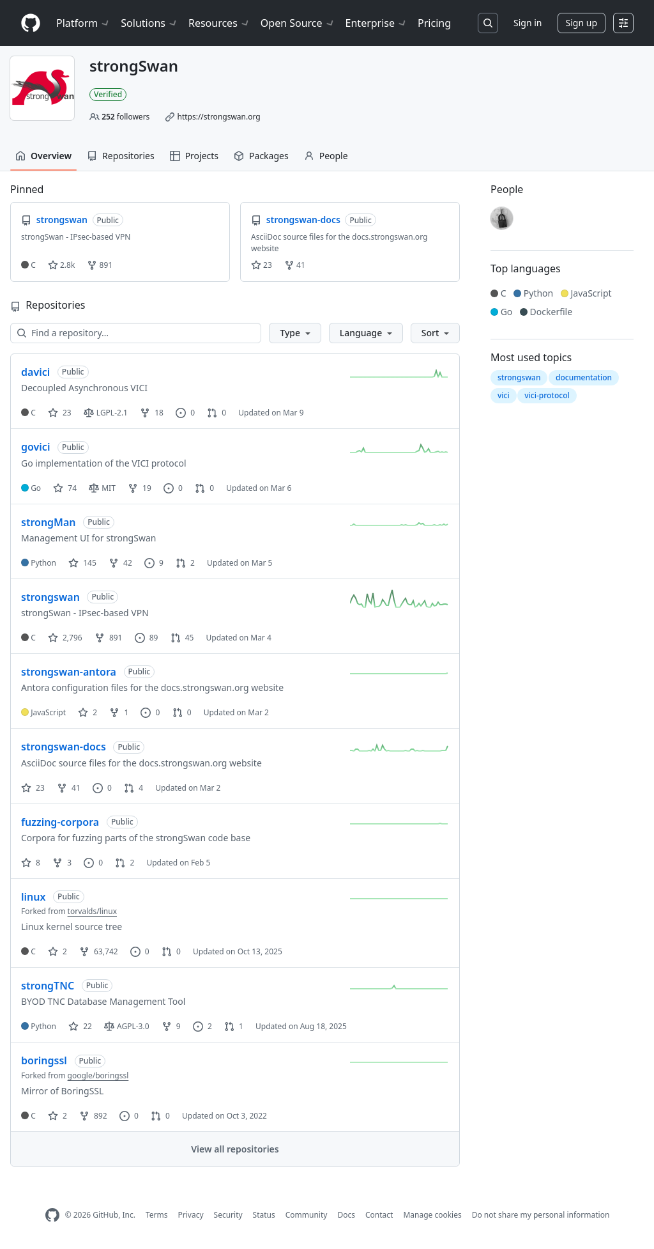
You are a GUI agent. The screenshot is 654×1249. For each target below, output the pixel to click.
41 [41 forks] (68, 787)
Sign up (581, 23)
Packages (261, 156)
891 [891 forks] (109, 637)
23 (261, 265)
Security (228, 1214)
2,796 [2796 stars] (65, 637)
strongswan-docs (63, 747)
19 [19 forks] (139, 488)
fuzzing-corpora (60, 822)
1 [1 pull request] (233, 1026)
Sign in (527, 23)
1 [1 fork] (118, 712)
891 (99, 265)
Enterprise (376, 23)
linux (33, 897)
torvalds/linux (92, 911)
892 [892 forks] (93, 1115)
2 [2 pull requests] (185, 562)
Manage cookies (432, 1214)
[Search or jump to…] (488, 23)
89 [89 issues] (146, 637)
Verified (108, 94)
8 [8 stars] (30, 862)
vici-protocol (547, 395)
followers (125, 116)
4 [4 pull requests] (133, 787)
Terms (157, 1214)
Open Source (298, 23)
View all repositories (234, 1149)
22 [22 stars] (80, 1026)
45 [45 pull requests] (182, 637)
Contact (379, 1214)
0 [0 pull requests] (216, 412)
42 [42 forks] (120, 562)
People (326, 156)
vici (504, 395)
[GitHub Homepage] (52, 1215)
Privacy (191, 1214)
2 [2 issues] (202, 1026)
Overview (43, 156)
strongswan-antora (68, 672)
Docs (346, 1214)
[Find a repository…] (135, 333)
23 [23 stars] (60, 412)
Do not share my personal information (541, 1214)
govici (35, 447)
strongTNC (47, 986)
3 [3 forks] (62, 862)
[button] (295, 333)
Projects (194, 156)
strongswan (50, 597)
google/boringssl (98, 1075)
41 (294, 265)
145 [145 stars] (82, 562)
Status (264, 1214)
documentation (584, 377)
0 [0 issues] (185, 412)
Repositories (121, 156)
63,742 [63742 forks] (98, 951)
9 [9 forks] (171, 1026)
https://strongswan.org (218, 116)
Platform (83, 23)
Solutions (149, 23)
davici (35, 372)
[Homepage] (30, 23)
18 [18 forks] (152, 412)
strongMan (48, 522)
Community (306, 1214)
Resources (219, 23)
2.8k (61, 265)
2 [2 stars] (87, 712)
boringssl (44, 1060)
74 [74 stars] (65, 488)
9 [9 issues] (154, 562)
